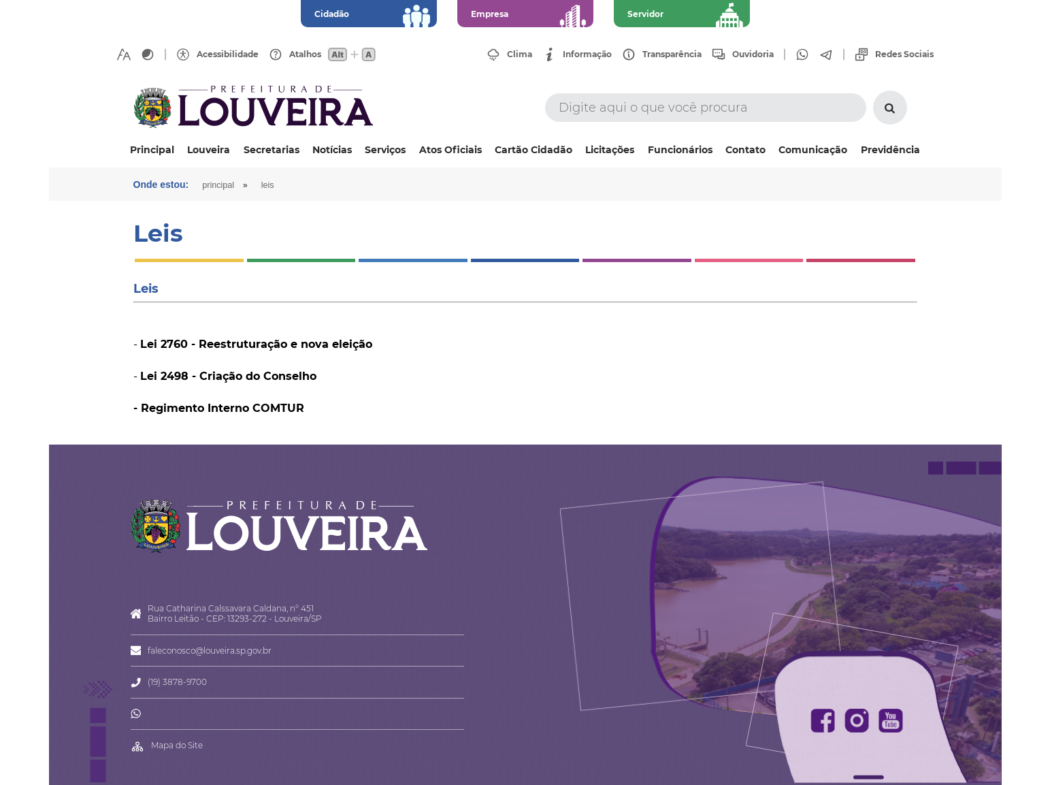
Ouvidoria (753, 54)
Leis (267, 185)
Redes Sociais (904, 54)
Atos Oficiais (450, 150)
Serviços (385, 150)
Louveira (208, 150)
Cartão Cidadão (533, 150)
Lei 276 (160, 344)
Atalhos (305, 54)
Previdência (890, 150)
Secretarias (271, 150)
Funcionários (680, 150)
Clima (519, 54)
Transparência (672, 54)
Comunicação (812, 150)
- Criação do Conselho (252, 376)
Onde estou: (161, 184)
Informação (587, 54)
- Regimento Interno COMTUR (218, 408)
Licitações (609, 150)
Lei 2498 (164, 376)
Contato (745, 150)
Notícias (332, 150)
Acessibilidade (228, 54)
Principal (152, 150)
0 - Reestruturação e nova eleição (276, 344)
